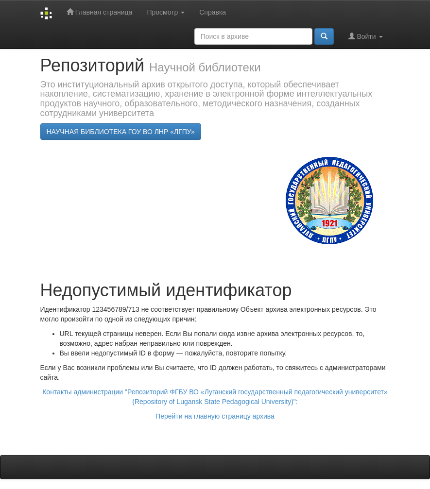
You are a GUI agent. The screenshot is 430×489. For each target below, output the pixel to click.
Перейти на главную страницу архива (215, 416)
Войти (365, 36)
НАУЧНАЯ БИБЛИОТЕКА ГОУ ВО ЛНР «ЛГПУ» (121, 131)
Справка (212, 12)
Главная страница (99, 12)
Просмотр (166, 12)
